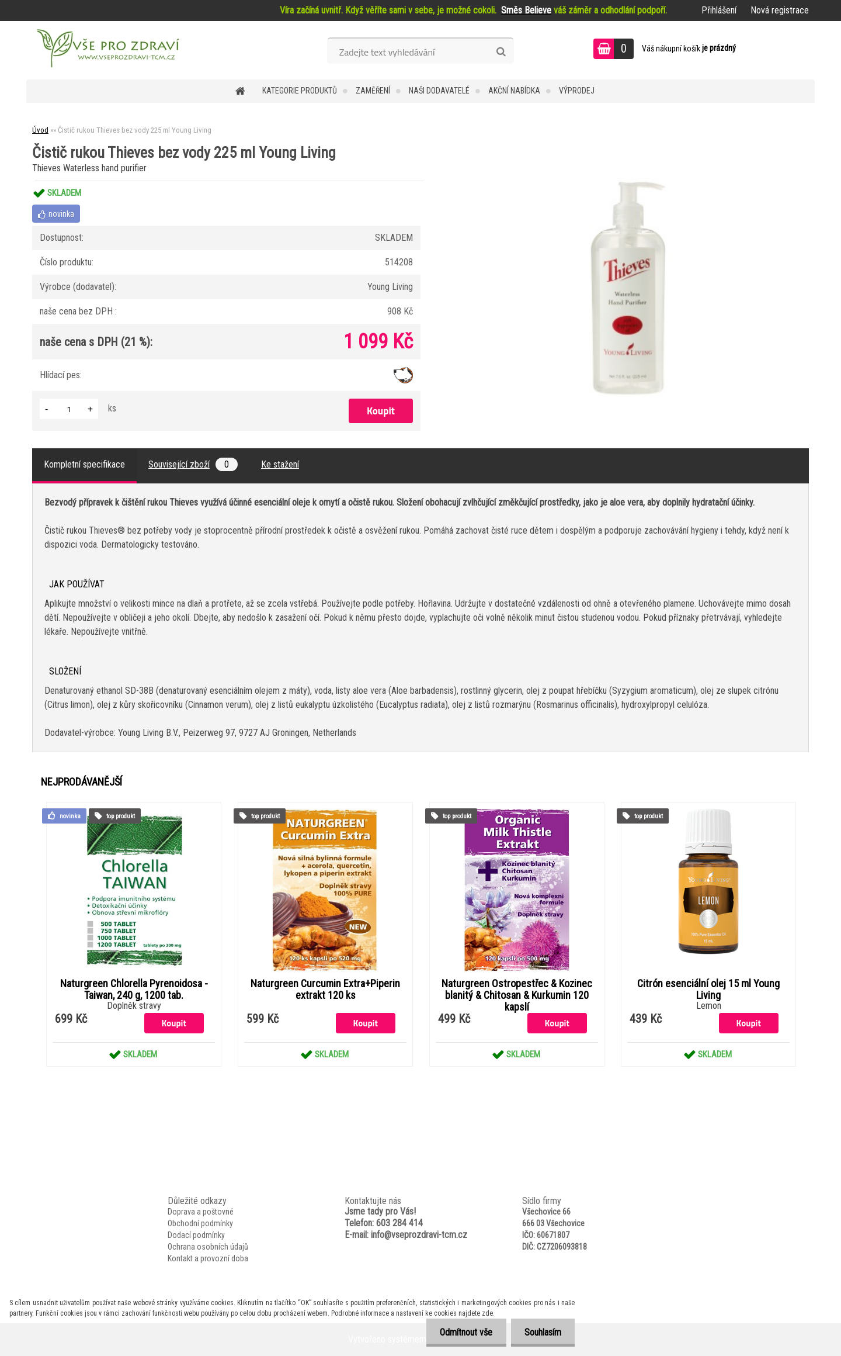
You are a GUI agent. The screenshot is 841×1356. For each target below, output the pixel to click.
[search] (501, 52)
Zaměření (373, 90)
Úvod (40, 130)
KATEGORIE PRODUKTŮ (299, 90)
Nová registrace (779, 10)
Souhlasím (541, 1332)
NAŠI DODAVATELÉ (439, 90)
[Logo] (106, 50)
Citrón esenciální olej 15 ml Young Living (708, 989)
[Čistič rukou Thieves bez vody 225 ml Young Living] (628, 180)
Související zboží (193, 464)
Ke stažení (280, 464)
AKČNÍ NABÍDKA (514, 90)
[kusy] (69, 409)
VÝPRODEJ (577, 90)
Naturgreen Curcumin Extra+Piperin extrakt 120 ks (325, 989)
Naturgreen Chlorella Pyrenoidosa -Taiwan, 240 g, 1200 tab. (134, 989)
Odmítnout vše (463, 1332)
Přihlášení (718, 10)
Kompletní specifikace (84, 464)
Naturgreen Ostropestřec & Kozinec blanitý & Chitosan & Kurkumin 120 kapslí (517, 995)
